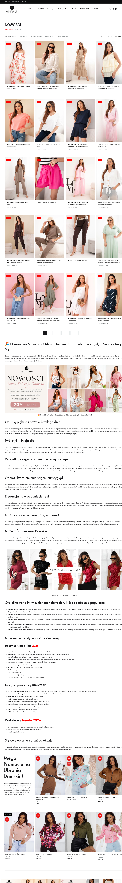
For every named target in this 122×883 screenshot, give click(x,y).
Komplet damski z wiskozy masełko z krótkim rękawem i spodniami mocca (49, 264)
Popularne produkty (36, 36)
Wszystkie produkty (10, 36)
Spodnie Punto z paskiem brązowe (77, 263)
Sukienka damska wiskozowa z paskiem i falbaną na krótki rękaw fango (79, 87)
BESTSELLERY (84, 9)
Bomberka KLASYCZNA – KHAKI (76, 859)
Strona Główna (29, 9)
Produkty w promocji (63, 36)
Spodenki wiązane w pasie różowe (46, 204)
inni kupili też (23, 36)
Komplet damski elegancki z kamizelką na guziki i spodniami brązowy (18, 264)
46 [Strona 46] (76, 337)
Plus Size (74, 9)
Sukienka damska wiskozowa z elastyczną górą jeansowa (18, 323)
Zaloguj (104, 9)
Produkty (51, 9)
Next (83, 337)
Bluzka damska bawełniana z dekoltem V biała (48, 146)
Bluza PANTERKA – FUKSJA (44, 859)
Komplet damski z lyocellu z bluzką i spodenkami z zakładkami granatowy (78, 146)
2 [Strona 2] (49, 337)
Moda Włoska (63, 9)
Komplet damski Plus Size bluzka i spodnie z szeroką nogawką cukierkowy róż (79, 205)
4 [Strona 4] (58, 337)
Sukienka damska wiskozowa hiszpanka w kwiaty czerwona (18, 87)
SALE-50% (95, 9)
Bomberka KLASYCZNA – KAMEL (107, 801)
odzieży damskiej (89, 751)
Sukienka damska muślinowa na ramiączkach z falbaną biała (80, 323)
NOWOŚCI (40, 9)
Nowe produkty (49, 36)
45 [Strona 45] (72, 337)
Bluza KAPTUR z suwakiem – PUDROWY (16, 859)
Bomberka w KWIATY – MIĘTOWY (77, 801)
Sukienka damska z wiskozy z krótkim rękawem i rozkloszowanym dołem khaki (48, 323)
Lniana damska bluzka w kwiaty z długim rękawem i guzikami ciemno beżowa (48, 87)
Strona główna (9, 29)
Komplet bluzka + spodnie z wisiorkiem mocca (17, 205)
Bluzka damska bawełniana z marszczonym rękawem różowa (19, 146)
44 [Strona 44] (67, 337)
